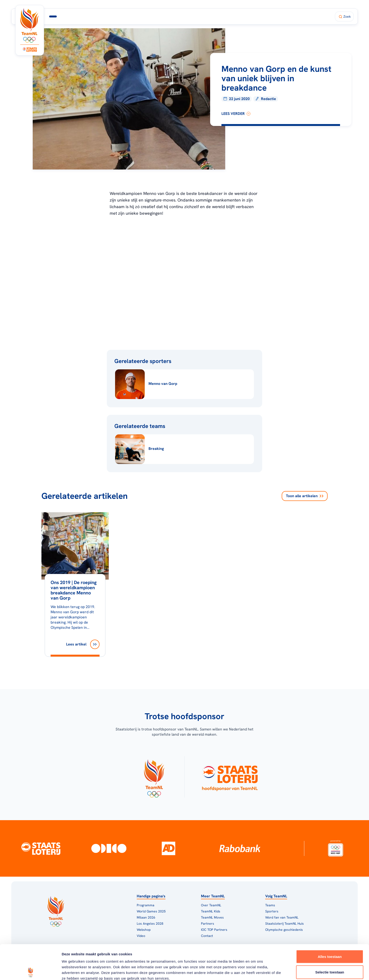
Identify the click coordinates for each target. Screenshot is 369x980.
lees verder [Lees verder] (235, 113)
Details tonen (254, 971)
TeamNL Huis (169, 16)
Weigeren (329, 953)
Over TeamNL (211, 905)
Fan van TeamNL (204, 16)
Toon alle (304, 496)
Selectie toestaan (329, 938)
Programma (101, 16)
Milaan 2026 (134, 16)
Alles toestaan (330, 922)
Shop (232, 16)
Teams (270, 905)
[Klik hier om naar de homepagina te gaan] (29, 25)
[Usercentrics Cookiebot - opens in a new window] (30, 970)
